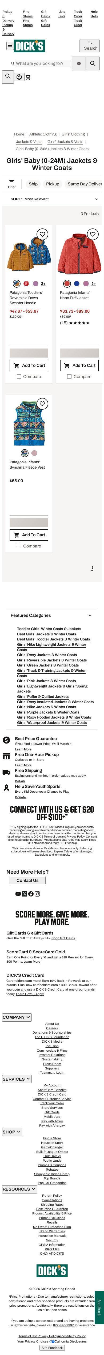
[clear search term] (79, 63)
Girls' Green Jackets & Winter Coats (48, 665)
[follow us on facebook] (31, 894)
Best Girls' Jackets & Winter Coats (46, 634)
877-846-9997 (64, 1325)
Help (94, 14)
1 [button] (92, 568)
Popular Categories (52, 1183)
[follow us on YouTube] (18, 894)
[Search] (43, 63)
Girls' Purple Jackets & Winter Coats (48, 712)
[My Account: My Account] (19, 77)
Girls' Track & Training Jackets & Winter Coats (51, 673)
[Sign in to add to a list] (42, 234)
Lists (61, 14)
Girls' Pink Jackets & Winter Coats (46, 681)
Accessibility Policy (72, 1336)
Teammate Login (52, 1072)
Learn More (23, 749)
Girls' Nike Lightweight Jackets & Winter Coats (51, 647)
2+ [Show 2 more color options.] (43, 284)
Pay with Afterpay (52, 1125)
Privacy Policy (48, 1336)
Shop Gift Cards (63, 938)
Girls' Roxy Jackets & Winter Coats (47, 655)
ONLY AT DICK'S (52, 1253)
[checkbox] (29, 376)
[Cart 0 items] (28, 77)
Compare (29, 376)
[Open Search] (89, 46)
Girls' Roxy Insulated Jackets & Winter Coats (55, 702)
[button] (33, 184)
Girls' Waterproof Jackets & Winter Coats (52, 723)
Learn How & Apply (30, 994)
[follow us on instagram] (37, 894)
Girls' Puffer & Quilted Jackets (43, 697)
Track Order (78, 18)
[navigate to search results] (93, 63)
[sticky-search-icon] (8, 77)
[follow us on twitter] (24, 894)
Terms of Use (28, 1336)
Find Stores (28, 18)
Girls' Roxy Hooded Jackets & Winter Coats (54, 717)
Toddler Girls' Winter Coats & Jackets (49, 629)
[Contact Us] (28, 880)
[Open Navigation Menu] (10, 46)
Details (20, 781)
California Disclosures (71, 1341)
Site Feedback (52, 1348)
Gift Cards (45, 18)
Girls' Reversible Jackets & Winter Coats (52, 660)
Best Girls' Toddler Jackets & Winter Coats (53, 639)
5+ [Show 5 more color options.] (93, 284)
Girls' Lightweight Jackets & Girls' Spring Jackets (52, 689)
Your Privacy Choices (32, 1341)
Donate (20, 797)
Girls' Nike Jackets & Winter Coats (46, 707)
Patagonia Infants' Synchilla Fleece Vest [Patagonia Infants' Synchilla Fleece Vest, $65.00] (27, 464)
